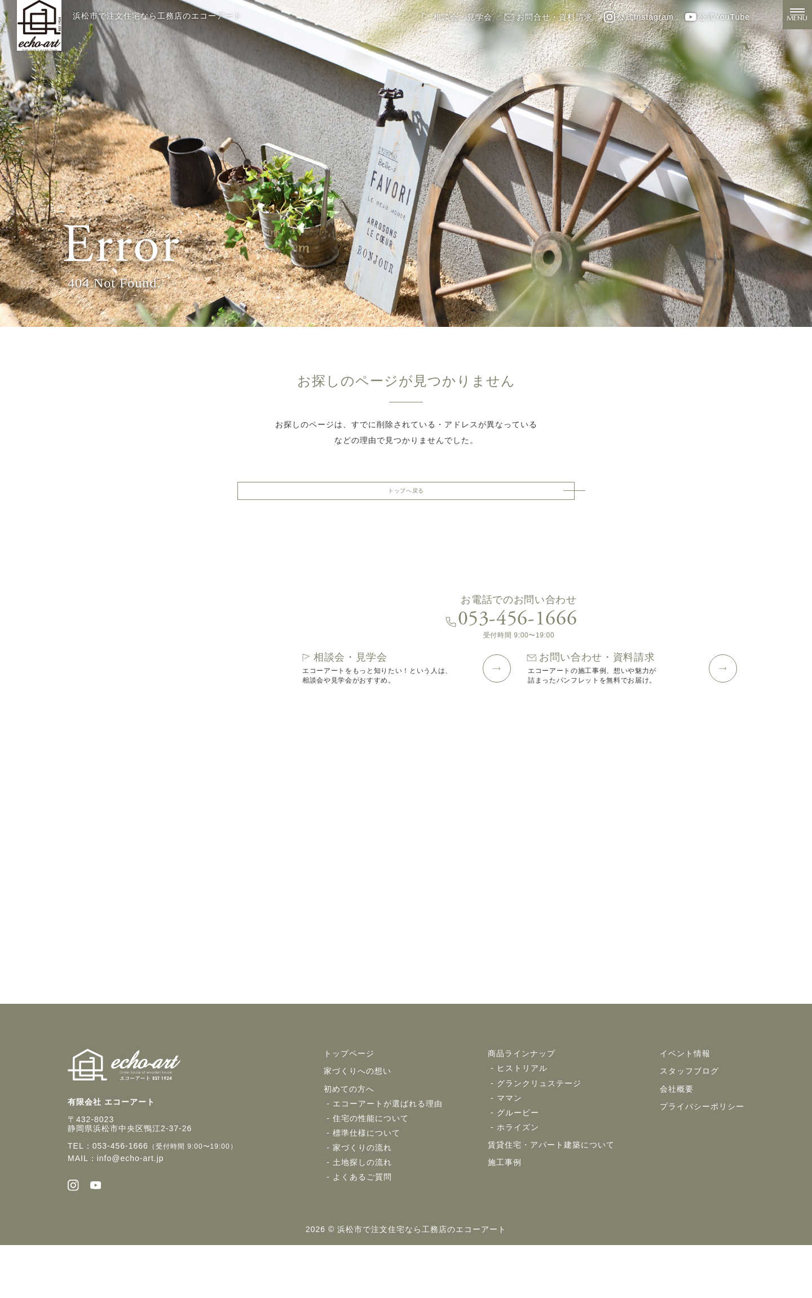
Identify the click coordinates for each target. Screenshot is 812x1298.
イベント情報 (685, 1101)
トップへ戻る (406, 495)
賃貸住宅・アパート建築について (551, 1192)
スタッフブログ (689, 1118)
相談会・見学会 (456, 17)
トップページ (349, 1101)
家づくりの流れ (362, 1194)
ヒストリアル (522, 1115)
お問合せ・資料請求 (548, 17)
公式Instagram (639, 17)
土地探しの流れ (362, 1209)
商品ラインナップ (521, 1101)
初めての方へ (349, 1136)
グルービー (518, 1159)
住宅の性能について (371, 1165)
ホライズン (518, 1174)
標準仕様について (366, 1180)
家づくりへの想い (357, 1118)
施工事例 (505, 1209)
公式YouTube (717, 17)
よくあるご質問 (362, 1224)
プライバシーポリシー (702, 1153)
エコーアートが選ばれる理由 (388, 1150)
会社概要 (677, 1136)
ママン (509, 1145)
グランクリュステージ (539, 1130)
